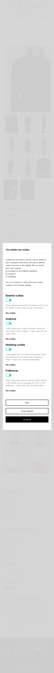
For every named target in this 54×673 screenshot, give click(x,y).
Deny (27, 402)
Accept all (27, 419)
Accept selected (27, 411)
